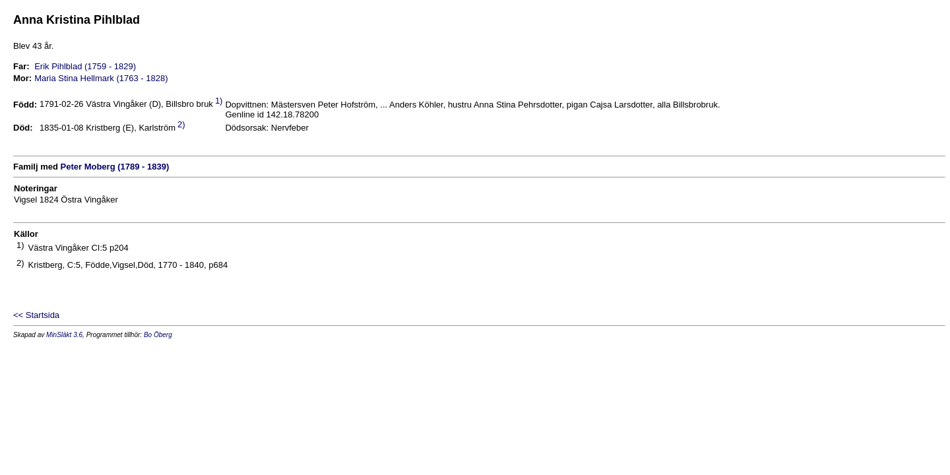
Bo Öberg (158, 334)
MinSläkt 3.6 (64, 334)
